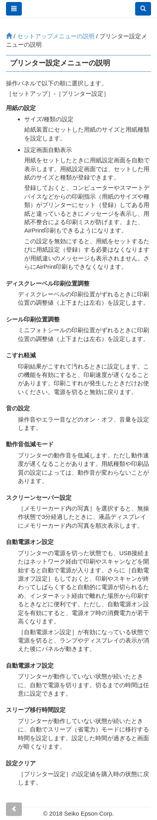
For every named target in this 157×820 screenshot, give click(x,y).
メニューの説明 (56, 36)
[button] (143, 9)
